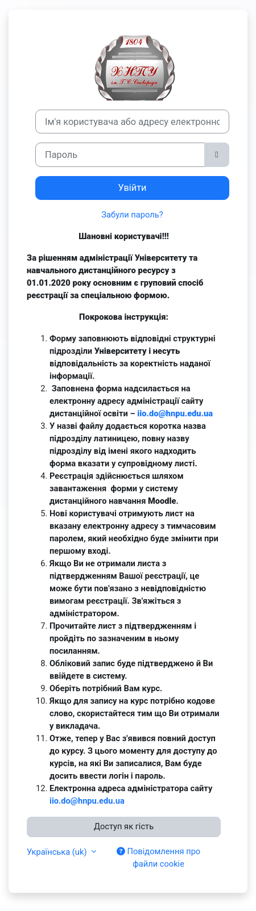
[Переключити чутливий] (216, 154)
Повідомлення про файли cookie (158, 857)
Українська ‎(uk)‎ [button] (58, 852)
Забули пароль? (132, 215)
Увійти (132, 187)
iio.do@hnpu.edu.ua (175, 413)
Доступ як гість (124, 826)
